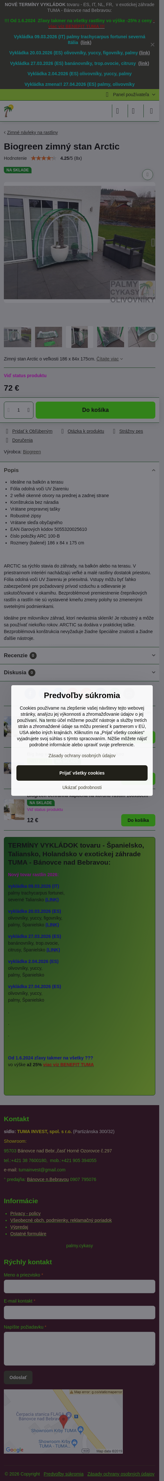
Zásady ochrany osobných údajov (82, 755)
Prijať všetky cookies (82, 773)
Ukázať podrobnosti (82, 787)
